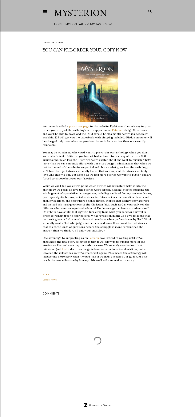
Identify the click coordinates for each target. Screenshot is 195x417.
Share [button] (46, 274)
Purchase (95, 24)
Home (58, 24)
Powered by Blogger (97, 405)
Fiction (71, 24)
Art (82, 24)
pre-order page (79, 126)
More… (110, 24)
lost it (66, 249)
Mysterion (80, 13)
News (54, 279)
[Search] (150, 10)
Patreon (117, 130)
